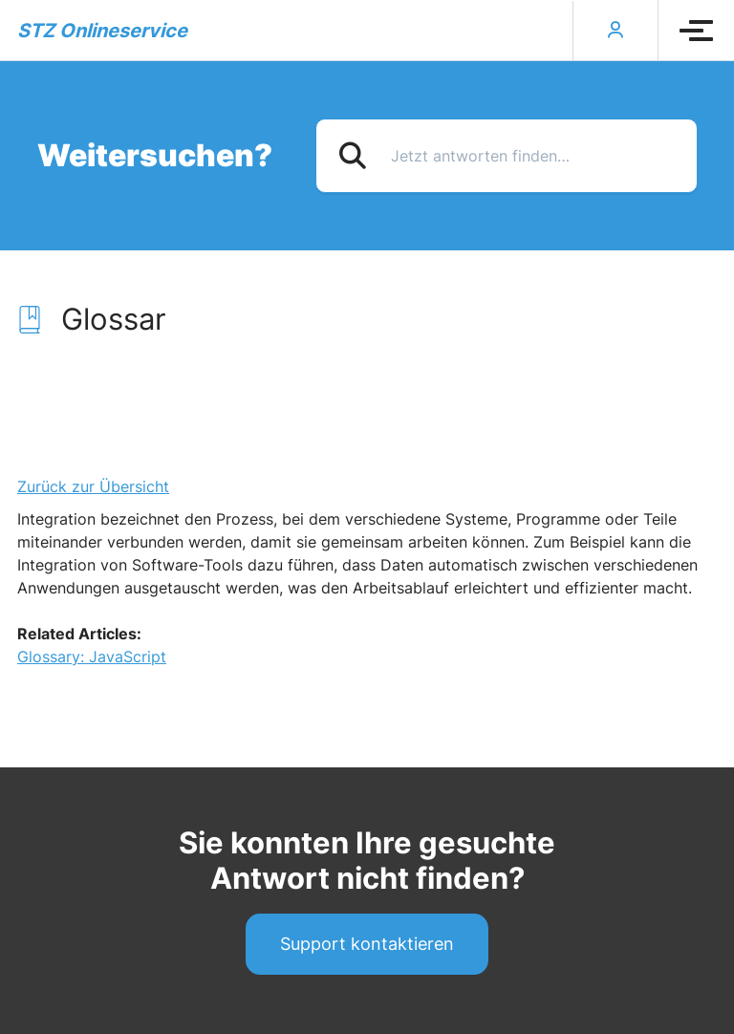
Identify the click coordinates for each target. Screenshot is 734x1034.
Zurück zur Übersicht (93, 486)
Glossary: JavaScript (91, 656)
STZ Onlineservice (102, 30)
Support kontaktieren (367, 944)
